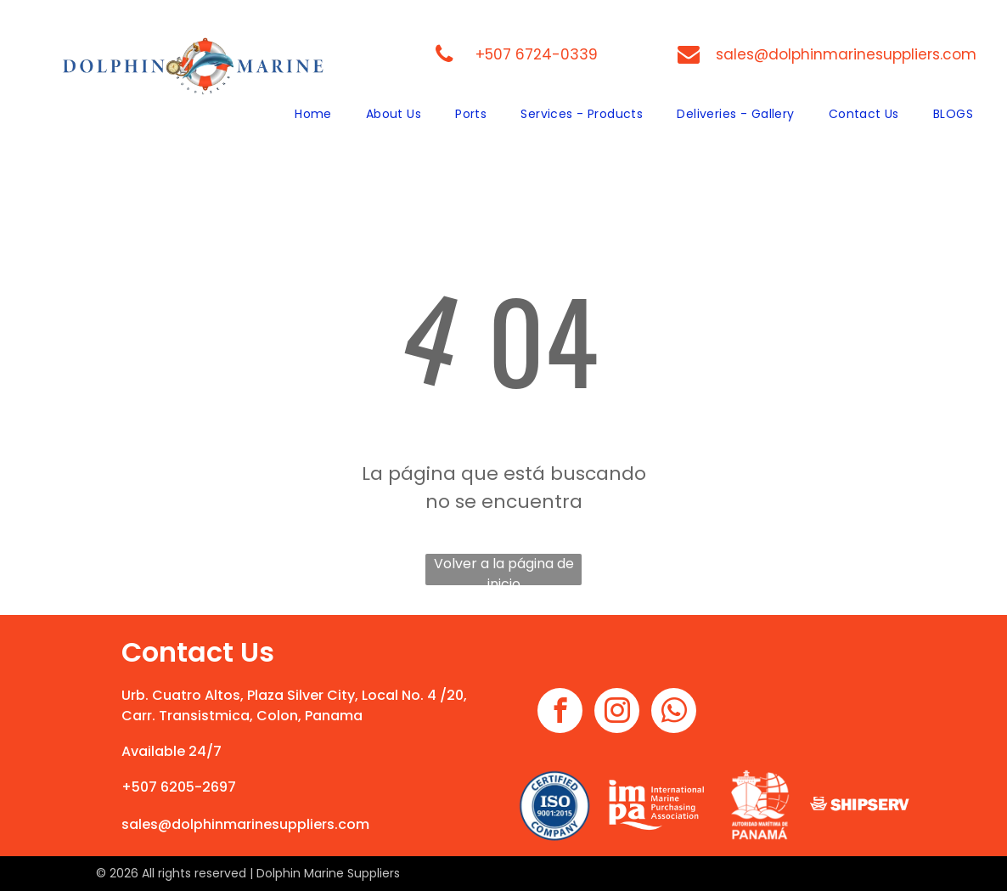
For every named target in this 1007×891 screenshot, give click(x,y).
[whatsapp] (673, 712)
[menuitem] (313, 114)
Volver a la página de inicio (504, 569)
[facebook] (559, 712)
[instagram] (616, 712)
